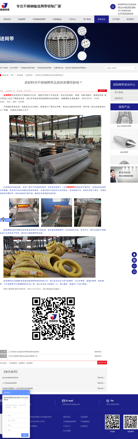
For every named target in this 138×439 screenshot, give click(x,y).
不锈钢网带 (70, 187)
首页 (12, 75)
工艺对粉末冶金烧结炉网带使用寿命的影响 (24, 352)
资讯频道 (20, 75)
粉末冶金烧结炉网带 (124, 126)
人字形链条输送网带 (9, 383)
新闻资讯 (101, 19)
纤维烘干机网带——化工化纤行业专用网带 (17, 388)
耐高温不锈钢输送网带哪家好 (75, 68)
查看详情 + (98, 352)
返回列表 (102, 90)
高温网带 (21, 19)
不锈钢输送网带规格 (27, 68)
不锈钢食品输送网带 (44, 68)
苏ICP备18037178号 (36, 421)
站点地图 (67, 431)
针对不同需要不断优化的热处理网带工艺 (23, 356)
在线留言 (84, 426)
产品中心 (72, 19)
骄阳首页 (7, 19)
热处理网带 (124, 152)
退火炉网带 (14, 68)
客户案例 (87, 19)
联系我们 (130, 19)
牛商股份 (33, 426)
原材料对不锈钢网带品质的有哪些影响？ (49, 75)
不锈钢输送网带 (39, 19)
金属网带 (7, 95)
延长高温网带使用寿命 (10, 378)
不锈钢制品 (57, 19)
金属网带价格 (58, 68)
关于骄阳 (116, 19)
